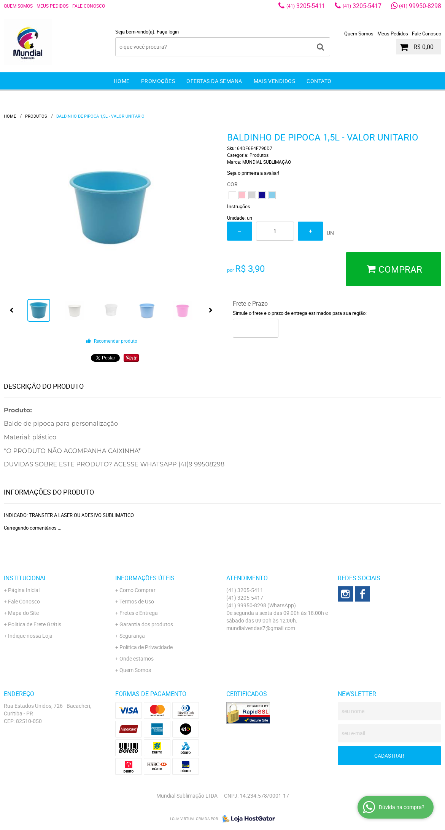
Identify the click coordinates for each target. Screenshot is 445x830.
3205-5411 (305, 6)
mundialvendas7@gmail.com (260, 628)
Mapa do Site (23, 612)
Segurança (132, 635)
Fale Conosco (88, 6)
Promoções (158, 81)
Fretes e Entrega (138, 612)
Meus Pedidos (52, 6)
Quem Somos (18, 6)
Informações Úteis (145, 578)
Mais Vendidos (275, 81)
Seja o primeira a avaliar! (253, 172)
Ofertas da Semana (214, 81)
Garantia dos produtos (146, 624)
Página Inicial (24, 590)
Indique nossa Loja (30, 635)
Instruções (238, 206)
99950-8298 (420, 6)
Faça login (168, 31)
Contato (319, 81)
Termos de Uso (136, 601)
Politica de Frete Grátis (34, 624)
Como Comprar (137, 590)
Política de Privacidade (146, 647)
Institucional (25, 578)
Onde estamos (136, 658)
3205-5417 (362, 6)
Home (122, 81)
